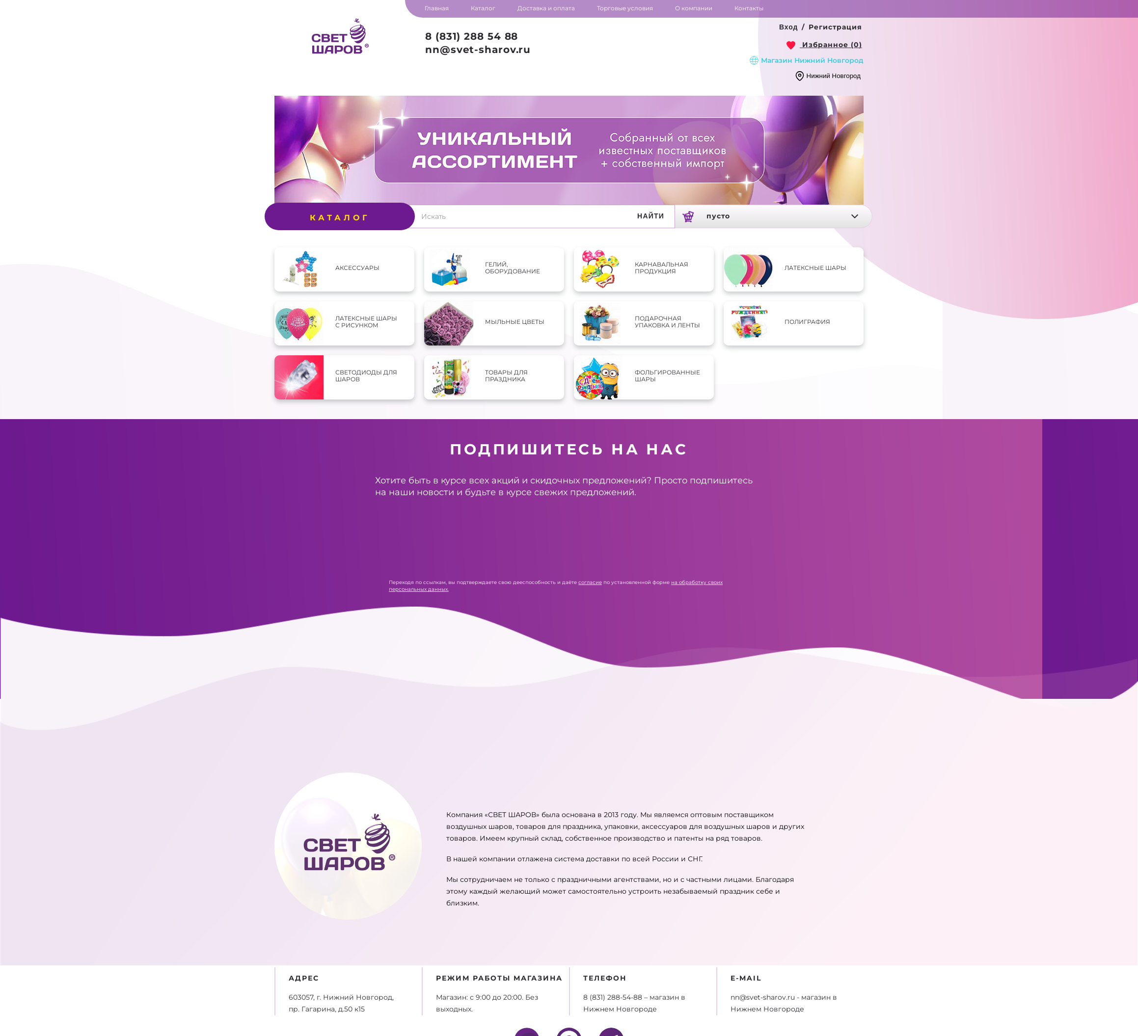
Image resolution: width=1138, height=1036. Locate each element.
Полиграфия (807, 321)
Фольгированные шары (667, 376)
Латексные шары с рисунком (366, 322)
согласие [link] (590, 582)
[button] (788, 27)
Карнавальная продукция (661, 268)
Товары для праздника (506, 376)
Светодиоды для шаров (366, 376)
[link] (824, 44)
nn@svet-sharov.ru (478, 49)
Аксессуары (357, 267)
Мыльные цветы (514, 321)
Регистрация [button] (835, 27)
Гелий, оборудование (512, 268)
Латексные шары (815, 267)
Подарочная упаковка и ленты (667, 322)
